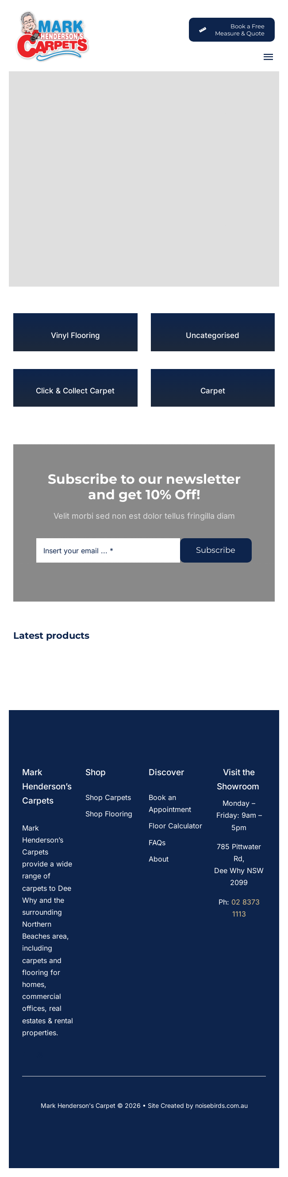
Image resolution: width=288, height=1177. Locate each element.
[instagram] (39, 1055)
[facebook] (25, 1055)
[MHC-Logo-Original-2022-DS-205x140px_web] (52, 12)
